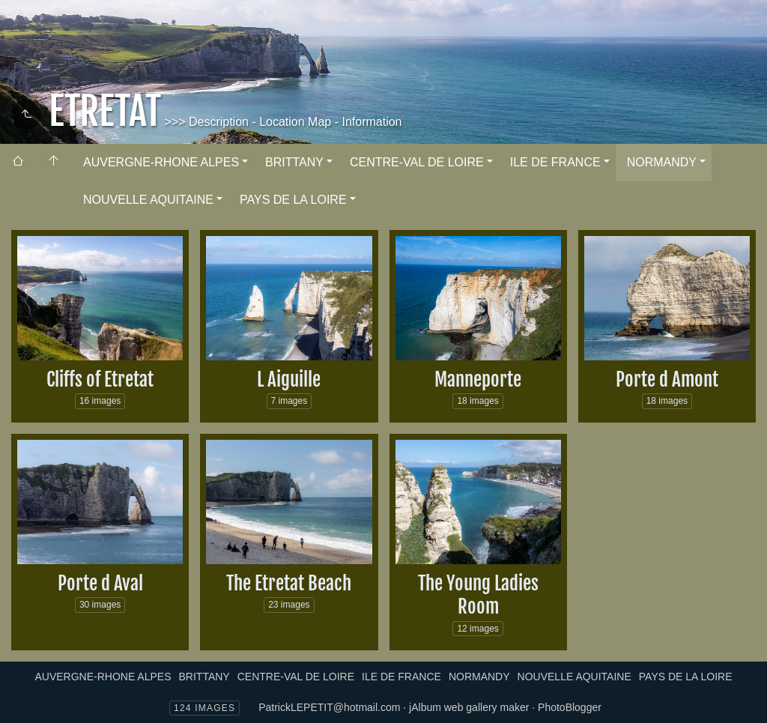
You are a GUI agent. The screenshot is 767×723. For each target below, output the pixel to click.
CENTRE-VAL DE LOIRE (417, 162)
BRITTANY (294, 162)
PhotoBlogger (569, 707)
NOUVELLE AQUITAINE (148, 199)
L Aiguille (289, 379)
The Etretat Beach (288, 583)
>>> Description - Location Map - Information (281, 121)
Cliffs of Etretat (100, 379)
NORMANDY (662, 162)
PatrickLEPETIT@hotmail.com (329, 707)
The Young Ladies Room (478, 595)
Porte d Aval (100, 583)
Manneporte (477, 379)
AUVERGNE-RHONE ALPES (161, 162)
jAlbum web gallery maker (469, 707)
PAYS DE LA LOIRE (293, 199)
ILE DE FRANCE (555, 162)
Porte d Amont (667, 379)
